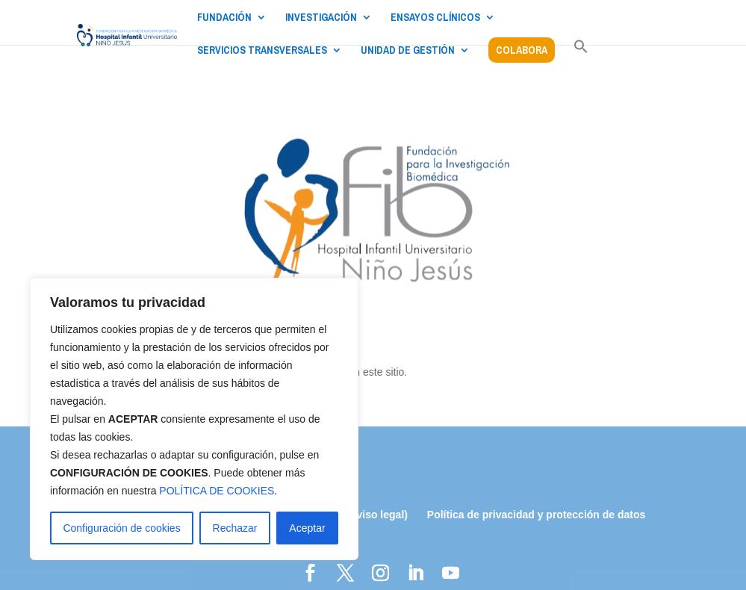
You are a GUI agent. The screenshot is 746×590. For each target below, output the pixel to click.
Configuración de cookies (121, 528)
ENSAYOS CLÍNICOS (435, 18)
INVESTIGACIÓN (321, 18)
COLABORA (521, 50)
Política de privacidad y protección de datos (536, 515)
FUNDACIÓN (224, 18)
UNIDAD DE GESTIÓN (408, 51)
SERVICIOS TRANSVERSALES (262, 51)
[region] (194, 419)
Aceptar (307, 528)
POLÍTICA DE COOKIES (216, 491)
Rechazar (235, 528)
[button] (581, 54)
